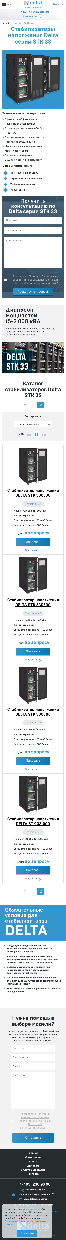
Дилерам (33, 1165)
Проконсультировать (33, 291)
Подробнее (31, 550)
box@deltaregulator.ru (35, 1199)
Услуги (33, 1161)
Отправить (33, 1137)
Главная (6, 23)
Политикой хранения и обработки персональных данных (35, 1117)
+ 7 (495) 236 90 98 (33, 1184)
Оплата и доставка (33, 1170)
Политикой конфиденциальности (34, 283)
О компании (33, 1157)
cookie (33, 1209)
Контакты (30, 16)
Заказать (33, 542)
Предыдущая (25, 405)
